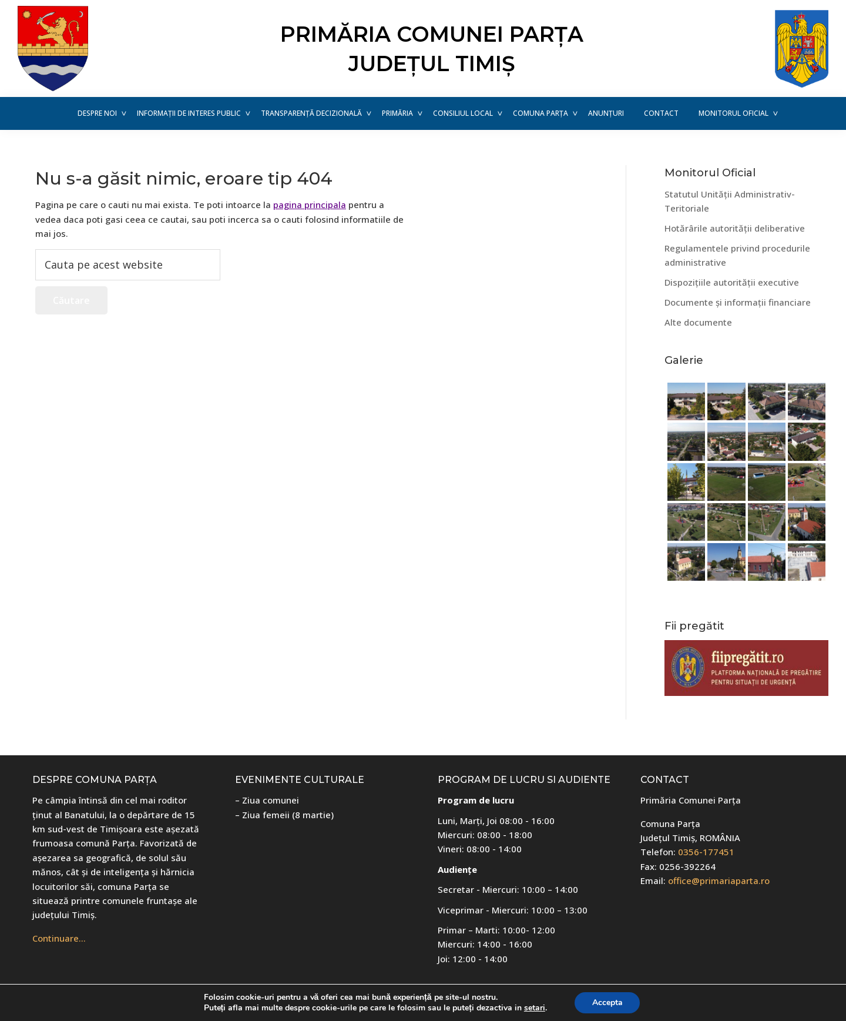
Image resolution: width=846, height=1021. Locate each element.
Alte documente (698, 322)
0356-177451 (706, 852)
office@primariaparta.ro (719, 880)
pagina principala (309, 204)
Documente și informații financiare (737, 302)
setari (534, 1008)
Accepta (607, 1002)
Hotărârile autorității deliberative (734, 228)
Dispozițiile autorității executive (731, 282)
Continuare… (59, 938)
